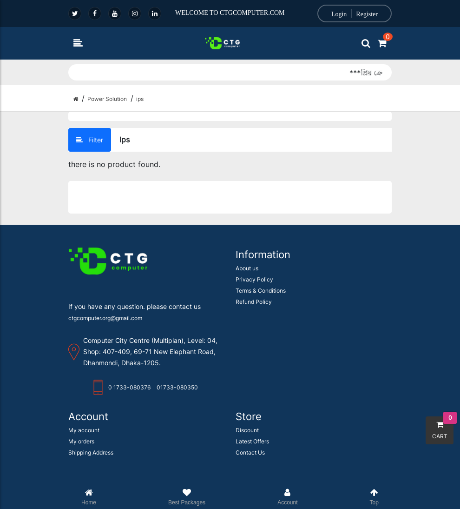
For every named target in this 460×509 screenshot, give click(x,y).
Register (367, 14)
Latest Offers (252, 430)
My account (83, 418)
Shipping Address (90, 441)
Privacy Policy (254, 268)
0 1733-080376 (129, 376)
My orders (81, 430)
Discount (247, 418)
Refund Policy (254, 290)
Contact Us (250, 441)
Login (339, 14)
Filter (89, 140)
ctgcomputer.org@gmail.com (105, 306)
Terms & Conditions (261, 279)
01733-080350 (177, 376)
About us (247, 257)
